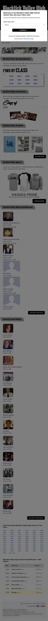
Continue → (24, 30)
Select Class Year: (8, 21)
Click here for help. (29, 38)
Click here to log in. (33, 36)
